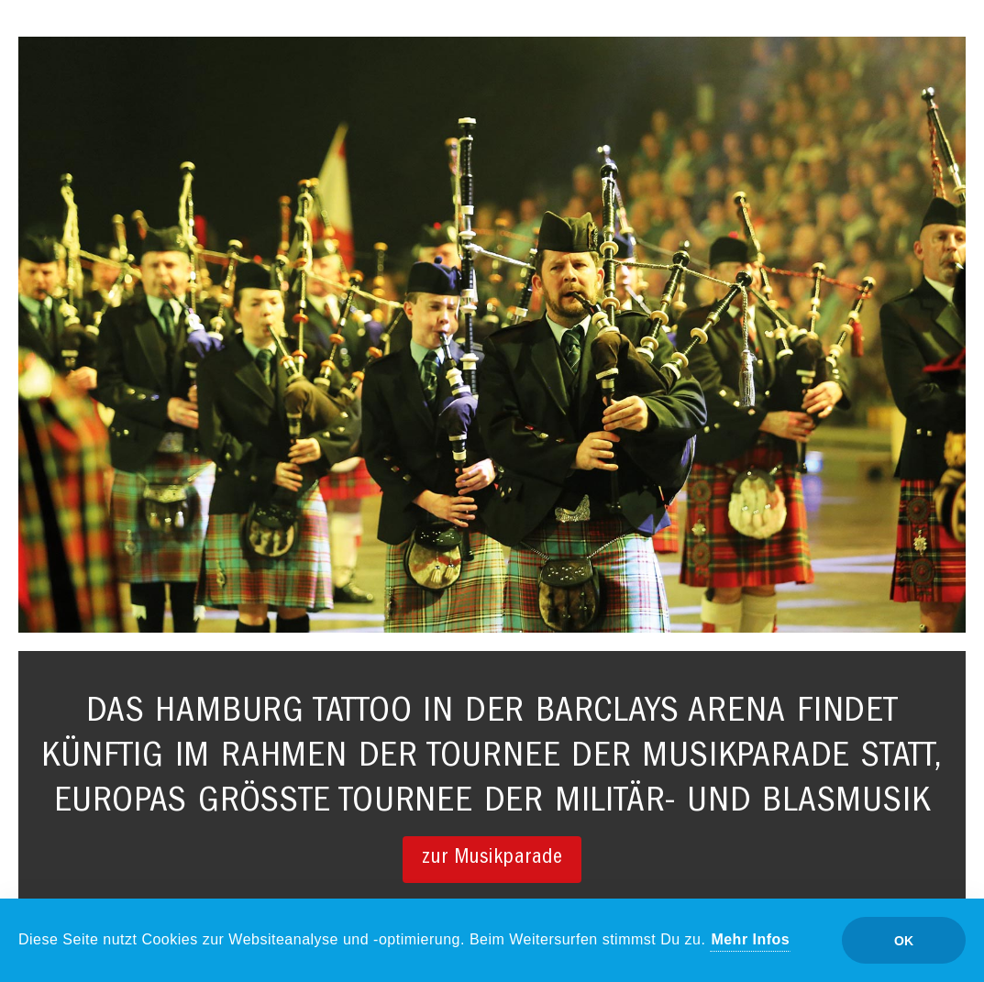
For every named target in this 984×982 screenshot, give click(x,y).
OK (903, 940)
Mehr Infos (750, 939)
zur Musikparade (492, 858)
